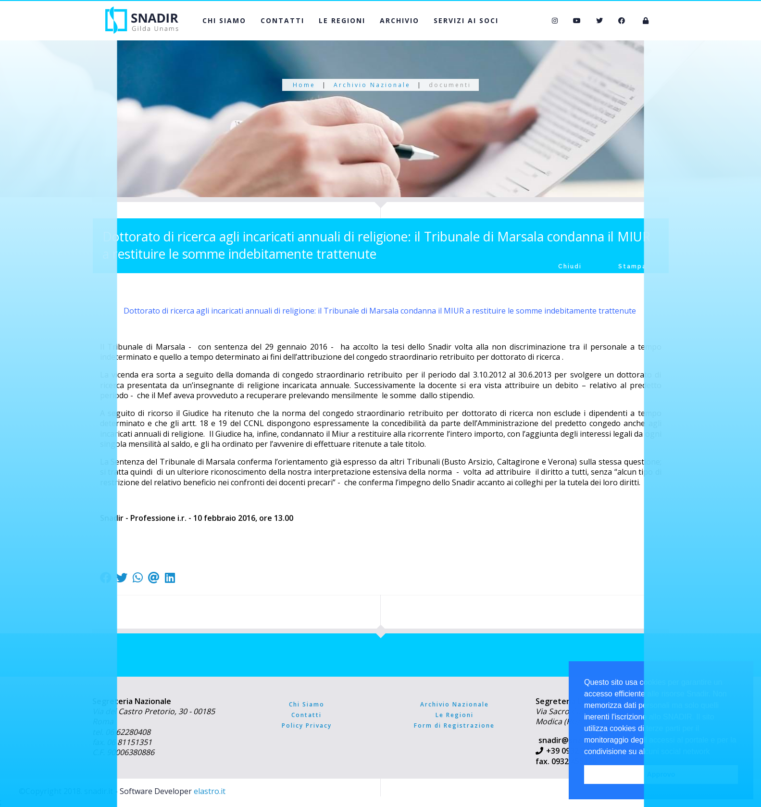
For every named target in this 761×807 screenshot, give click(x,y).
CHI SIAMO (224, 20)
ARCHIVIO (399, 20)
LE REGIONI (342, 20)
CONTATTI (282, 20)
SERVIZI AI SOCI (466, 20)
